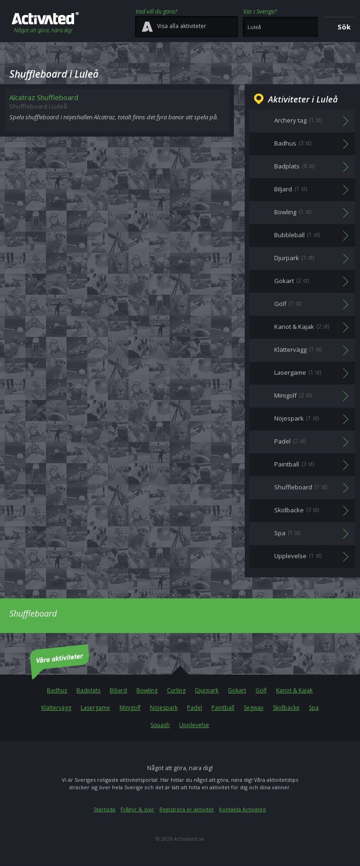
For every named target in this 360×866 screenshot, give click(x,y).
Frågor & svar (137, 809)
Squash (160, 725)
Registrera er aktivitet (186, 809)
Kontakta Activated (242, 809)
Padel (194, 708)
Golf (261, 690)
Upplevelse (194, 725)
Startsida (104, 809)
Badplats (88, 690)
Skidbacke (286, 708)
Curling (176, 690)
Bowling (147, 690)
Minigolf (130, 708)
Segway (253, 708)
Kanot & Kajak (294, 690)
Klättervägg (56, 708)
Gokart (237, 690)
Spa (314, 708)
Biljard (118, 690)
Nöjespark (164, 708)
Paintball (222, 708)
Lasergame (95, 708)
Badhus (57, 690)
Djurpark (206, 690)
